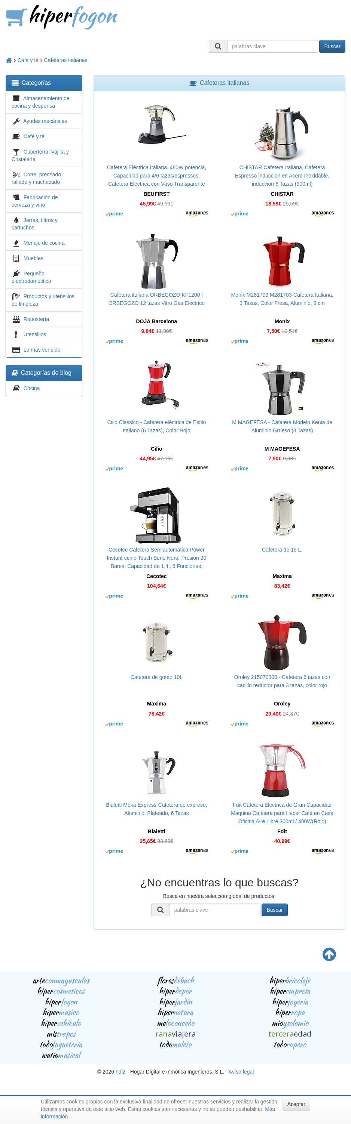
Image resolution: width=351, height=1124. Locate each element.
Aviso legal (241, 1072)
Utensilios (35, 334)
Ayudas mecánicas (45, 121)
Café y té (28, 60)
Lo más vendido (42, 350)
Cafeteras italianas (66, 60)
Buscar (332, 46)
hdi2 (120, 1072)
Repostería (36, 319)
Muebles (33, 258)
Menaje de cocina (44, 243)
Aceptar (296, 1104)
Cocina (32, 388)
